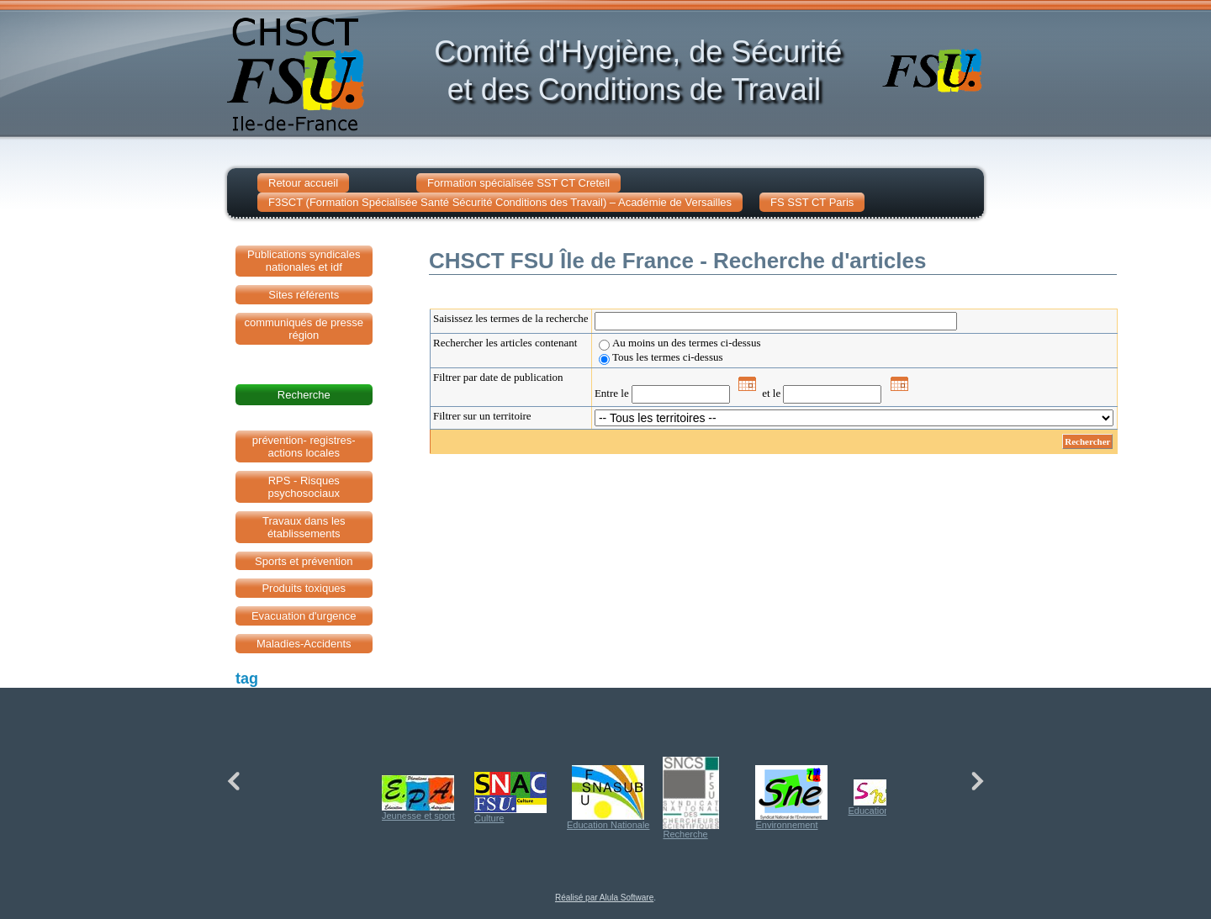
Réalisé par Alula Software (604, 897)
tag (246, 678)
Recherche (691, 798)
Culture (510, 797)
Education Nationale (608, 797)
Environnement (791, 797)
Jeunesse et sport (418, 798)
